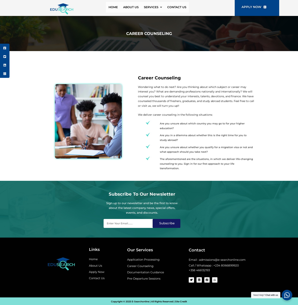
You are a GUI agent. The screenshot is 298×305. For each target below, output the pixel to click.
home (108, 8)
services (155, 8)
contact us (182, 8)
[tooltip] (5, 48)
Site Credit (180, 301)
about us (129, 8)
